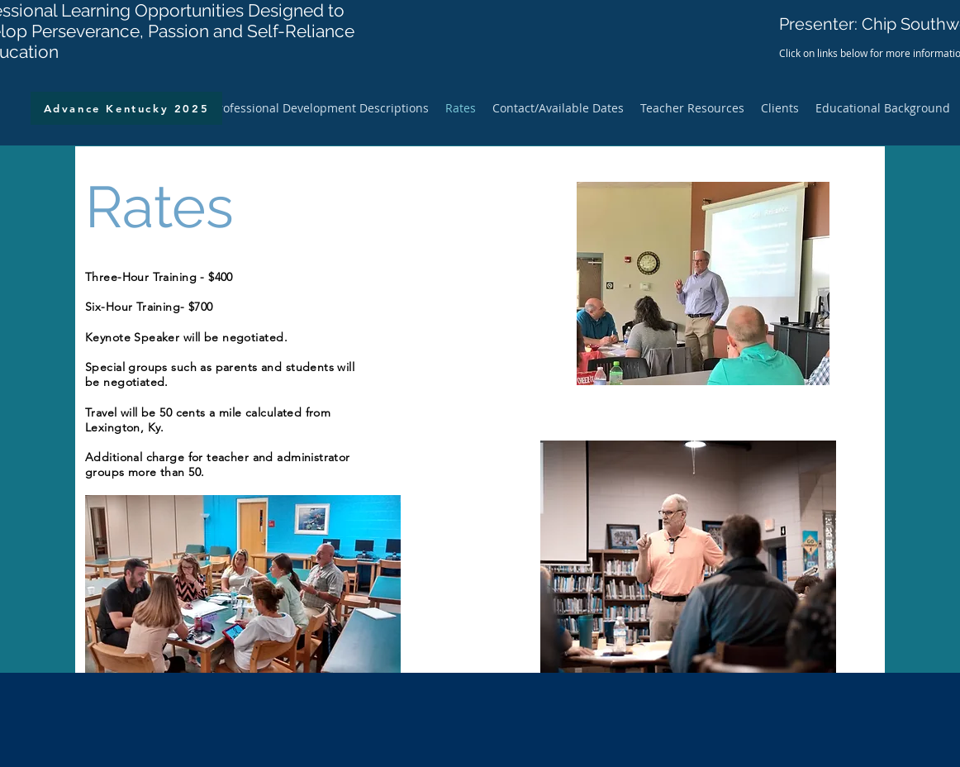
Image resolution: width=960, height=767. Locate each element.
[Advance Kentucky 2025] (126, 108)
